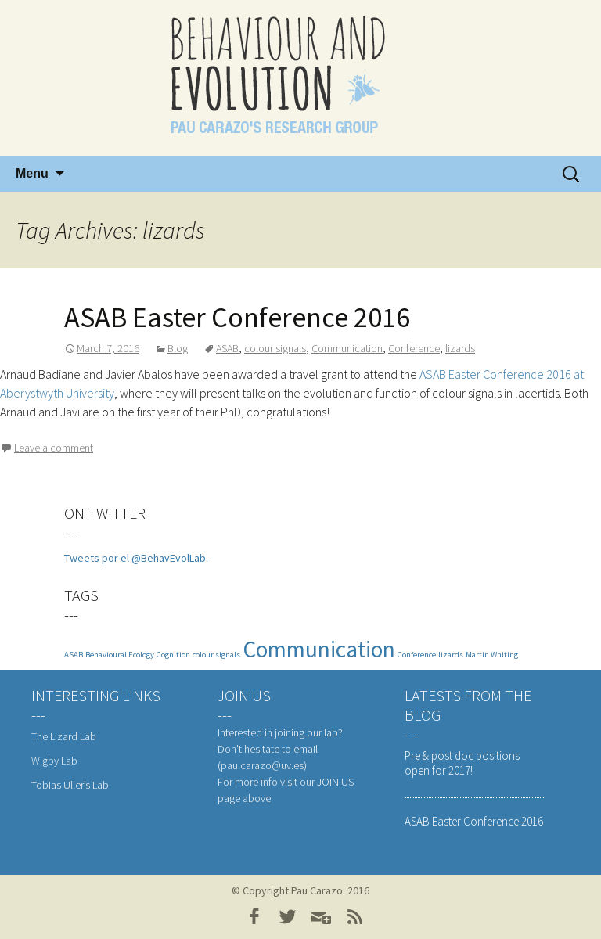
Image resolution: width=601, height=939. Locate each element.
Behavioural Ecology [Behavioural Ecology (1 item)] (119, 654)
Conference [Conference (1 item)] (417, 654)
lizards (460, 348)
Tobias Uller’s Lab (70, 785)
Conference (414, 348)
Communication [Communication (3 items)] (319, 649)
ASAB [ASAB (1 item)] (73, 654)
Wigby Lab (54, 761)
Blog (177, 348)
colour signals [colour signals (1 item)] (216, 654)
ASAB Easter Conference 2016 (237, 317)
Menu (32, 173)
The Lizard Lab (63, 736)
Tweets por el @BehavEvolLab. (136, 558)
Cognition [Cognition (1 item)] (173, 654)
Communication (347, 348)
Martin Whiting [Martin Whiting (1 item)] (492, 654)
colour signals (275, 348)
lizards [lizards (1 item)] (450, 654)
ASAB (227, 348)
